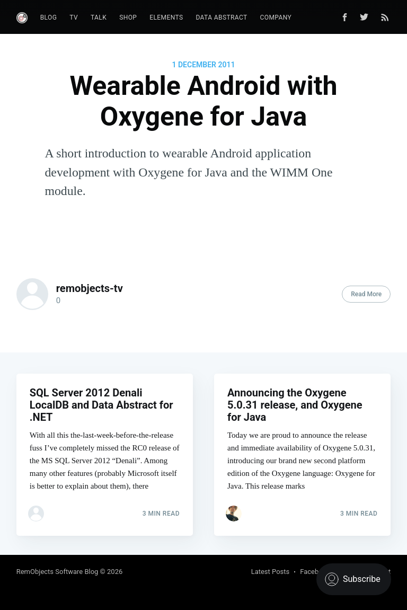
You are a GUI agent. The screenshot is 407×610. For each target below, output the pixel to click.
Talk (99, 17)
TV (73, 17)
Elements (166, 17)
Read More (366, 294)
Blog (48, 17)
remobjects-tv (89, 288)
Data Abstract (221, 17)
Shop (128, 17)
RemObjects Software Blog (57, 572)
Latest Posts (270, 572)
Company (276, 17)
